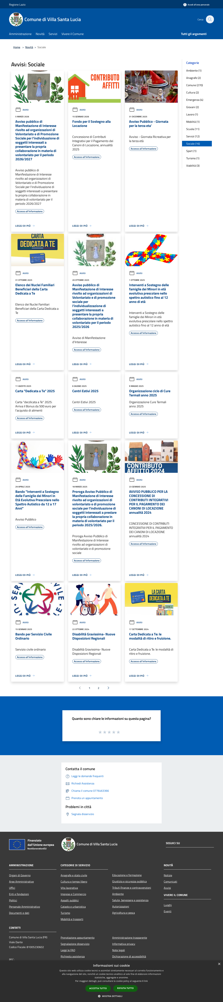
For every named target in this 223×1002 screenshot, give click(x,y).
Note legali (118, 950)
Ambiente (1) (193, 70)
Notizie (168, 875)
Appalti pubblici (70, 900)
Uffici (12, 888)
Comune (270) (194, 85)
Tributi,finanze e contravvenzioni (131, 888)
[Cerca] (210, 19)
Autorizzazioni (120, 906)
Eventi (167, 911)
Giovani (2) (192, 107)
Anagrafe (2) (193, 78)
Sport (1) (191, 151)
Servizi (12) (192, 136)
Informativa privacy (123, 944)
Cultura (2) (192, 92)
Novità (29, 47)
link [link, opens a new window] (146, 981)
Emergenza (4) (194, 100)
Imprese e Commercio (73, 894)
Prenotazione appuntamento (77, 938)
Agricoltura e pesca (123, 913)
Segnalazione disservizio (75, 944)
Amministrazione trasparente (129, 938)
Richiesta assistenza (73, 956)
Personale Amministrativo (24, 907)
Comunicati (170, 881)
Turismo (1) (192, 158)
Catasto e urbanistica (73, 907)
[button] (111, 996)
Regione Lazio (17, 4)
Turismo (65, 913)
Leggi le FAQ (68, 950)
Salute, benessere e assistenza (130, 900)
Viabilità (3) (192, 165)
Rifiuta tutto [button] (125, 988)
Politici (13, 900)
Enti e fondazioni (19, 894)
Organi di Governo (19, 875)
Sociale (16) (193, 144)
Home (16, 47)
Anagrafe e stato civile (74, 875)
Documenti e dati (19, 913)
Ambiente (118, 894)
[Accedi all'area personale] (196, 5)
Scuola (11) (192, 129)
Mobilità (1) (192, 122)
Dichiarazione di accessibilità (129, 956)
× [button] (219, 964)
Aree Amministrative (21, 881)
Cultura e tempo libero (74, 881)
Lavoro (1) (192, 114)
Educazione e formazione (127, 875)
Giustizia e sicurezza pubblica (129, 881)
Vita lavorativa (69, 888)
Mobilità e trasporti (72, 919)
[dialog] (111, 981)
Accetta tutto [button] (98, 988)
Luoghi (168, 905)
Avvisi (22, 109)
